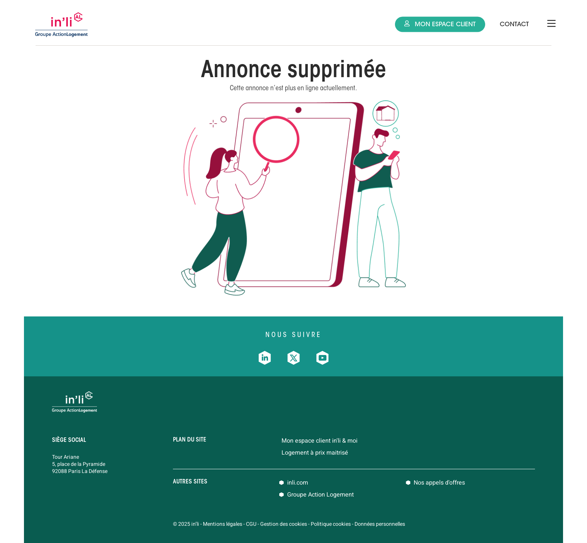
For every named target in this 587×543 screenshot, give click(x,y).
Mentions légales (222, 524)
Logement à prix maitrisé (315, 452)
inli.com (297, 482)
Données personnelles (380, 524)
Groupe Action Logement (320, 494)
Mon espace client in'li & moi (320, 440)
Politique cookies (331, 524)
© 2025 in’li (186, 524)
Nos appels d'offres (439, 482)
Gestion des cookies (283, 524)
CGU (251, 524)
